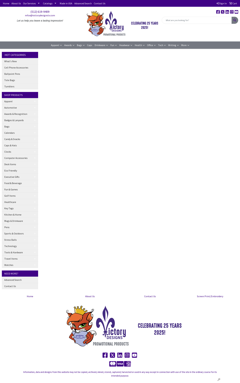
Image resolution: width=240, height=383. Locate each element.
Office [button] (150, 45)
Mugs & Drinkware (13, 220)
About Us (16, 3)
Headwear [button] (124, 45)
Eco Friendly (10, 170)
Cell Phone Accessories (16, 67)
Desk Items (10, 164)
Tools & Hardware (13, 252)
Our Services (29, 3)
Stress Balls (10, 239)
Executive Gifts (11, 176)
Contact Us (99, 3)
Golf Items (10, 195)
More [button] (184, 45)
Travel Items (11, 258)
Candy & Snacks (12, 139)
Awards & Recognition (15, 113)
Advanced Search (83, 3)
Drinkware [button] (100, 45)
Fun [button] (112, 45)
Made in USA (66, 3)
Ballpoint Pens (12, 73)
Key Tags (9, 208)
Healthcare (10, 202)
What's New (10, 61)
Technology (10, 246)
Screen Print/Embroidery (210, 296)
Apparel (8, 101)
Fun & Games (11, 189)
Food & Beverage (13, 183)
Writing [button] (172, 45)
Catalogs (47, 3)
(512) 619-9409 (39, 12)
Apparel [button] (55, 45)
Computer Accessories (16, 157)
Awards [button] (68, 45)
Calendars (9, 132)
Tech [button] (160, 45)
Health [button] (138, 45)
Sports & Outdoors (14, 233)
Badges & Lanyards (14, 120)
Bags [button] (79, 45)
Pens (6, 227)
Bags (6, 126)
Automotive (10, 107)
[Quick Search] (197, 20)
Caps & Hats (10, 145)
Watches (8, 264)
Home (6, 3)
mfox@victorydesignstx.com (40, 15)
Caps (89, 45)
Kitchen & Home (12, 214)
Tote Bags (9, 80)
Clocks (7, 151)
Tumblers (9, 86)
